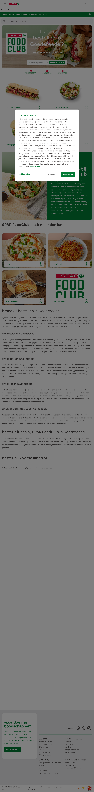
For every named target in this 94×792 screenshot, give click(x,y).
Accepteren (68, 174)
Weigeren (52, 174)
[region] (47, 145)
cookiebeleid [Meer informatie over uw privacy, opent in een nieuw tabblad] (35, 166)
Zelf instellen (24, 174)
